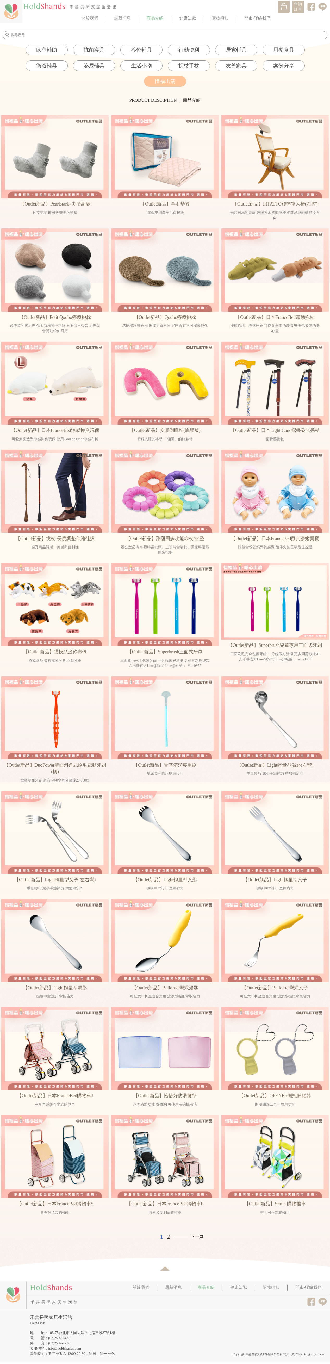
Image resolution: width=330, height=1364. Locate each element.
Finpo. (321, 1354)
